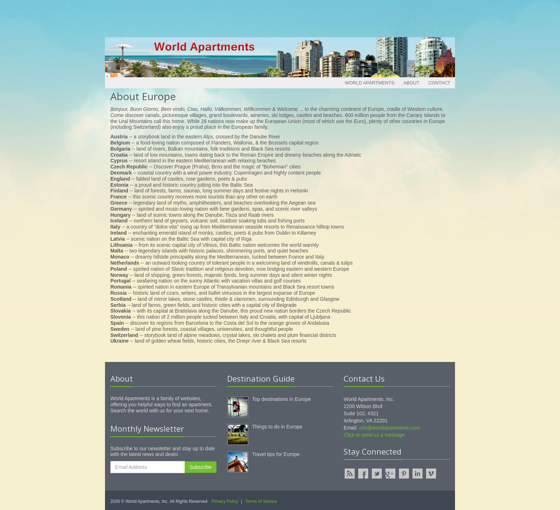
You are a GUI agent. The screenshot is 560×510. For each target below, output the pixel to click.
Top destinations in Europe (281, 399)
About (411, 82)
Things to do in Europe (277, 427)
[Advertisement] (280, 16)
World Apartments (369, 82)
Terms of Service (261, 501)
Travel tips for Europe (276, 454)
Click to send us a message (374, 435)
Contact (439, 82)
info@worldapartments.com (389, 428)
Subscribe (200, 467)
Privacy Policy (224, 501)
